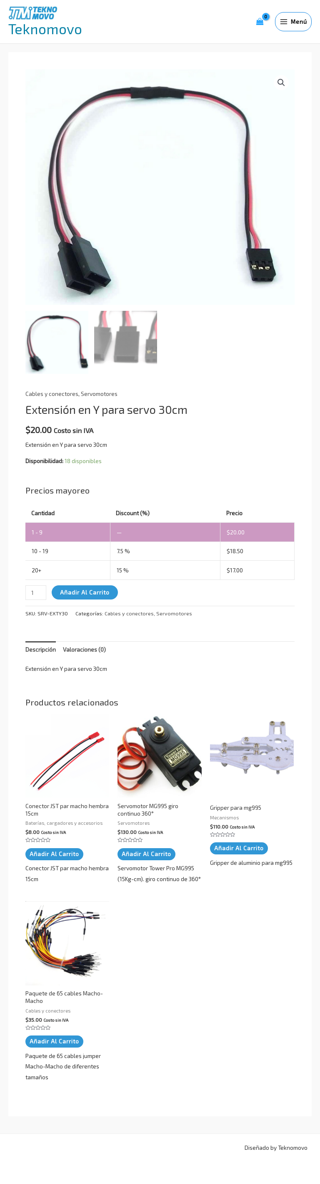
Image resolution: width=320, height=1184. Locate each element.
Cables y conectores (51, 393)
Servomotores (99, 393)
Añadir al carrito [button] (54, 853)
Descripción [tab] (40, 649)
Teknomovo (45, 28)
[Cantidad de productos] (35, 592)
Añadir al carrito (85, 592)
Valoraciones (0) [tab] (84, 649)
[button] (281, 82)
